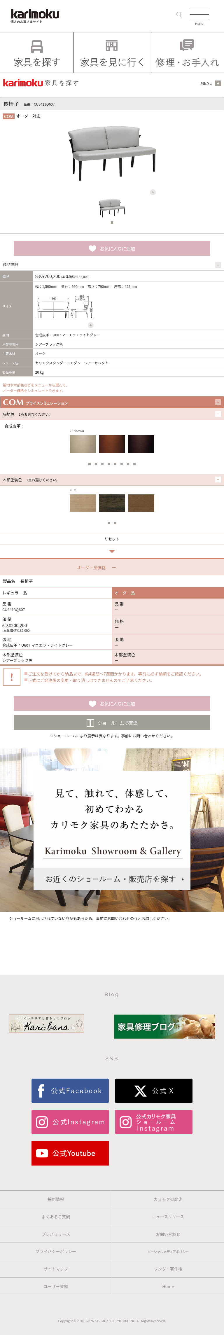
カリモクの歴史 (168, 1199)
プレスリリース (56, 1234)
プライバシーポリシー (56, 1251)
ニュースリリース (168, 1216)
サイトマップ (56, 1269)
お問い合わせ (168, 1234)
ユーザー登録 (56, 1286)
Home (168, 1286)
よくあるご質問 (56, 1216)
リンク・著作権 (168, 1269)
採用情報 (56, 1199)
